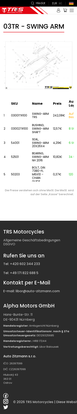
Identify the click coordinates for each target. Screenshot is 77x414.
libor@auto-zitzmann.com (38, 291)
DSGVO (9, 244)
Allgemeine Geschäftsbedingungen (31, 240)
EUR (57, 3)
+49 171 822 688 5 (24, 273)
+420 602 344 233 (25, 264)
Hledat (38, 3)
